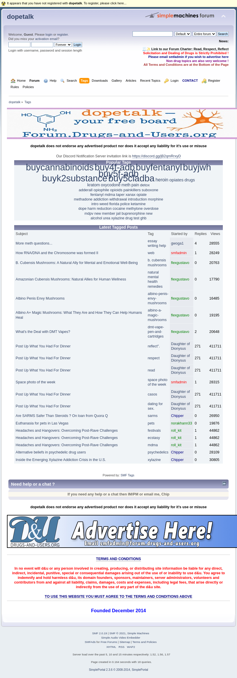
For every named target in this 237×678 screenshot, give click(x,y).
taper (120, 194)
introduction (137, 199)
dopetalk (20, 16)
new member (104, 214)
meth (126, 185)
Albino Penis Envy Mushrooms (40, 298)
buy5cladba (131, 178)
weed (104, 204)
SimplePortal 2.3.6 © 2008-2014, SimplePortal (118, 669)
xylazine (117, 218)
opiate (142, 194)
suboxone (150, 190)
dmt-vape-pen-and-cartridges (156, 331)
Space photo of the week (35, 382)
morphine (155, 199)
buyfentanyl (159, 167)
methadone (83, 199)
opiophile (101, 190)
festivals (154, 431)
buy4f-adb (115, 167)
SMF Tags (128, 475)
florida (114, 204)
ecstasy (154, 438)
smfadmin (179, 253)
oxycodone (111, 185)
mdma (109, 194)
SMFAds (90, 642)
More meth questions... (34, 243)
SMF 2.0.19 (99, 633)
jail (118, 214)
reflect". (154, 346)
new (149, 214)
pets (151, 423)
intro (95, 204)
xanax (130, 194)
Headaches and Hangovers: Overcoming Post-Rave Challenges (67, 431)
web (151, 253)
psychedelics (158, 452)
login (48, 34)
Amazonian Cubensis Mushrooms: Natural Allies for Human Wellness (71, 279)
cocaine (119, 209)
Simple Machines (138, 633)
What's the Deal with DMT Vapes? (43, 332)
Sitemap (125, 642)
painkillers (132, 190)
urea (106, 218)
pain (135, 185)
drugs (189, 180)
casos (152, 394)
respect (154, 358)
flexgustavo (180, 263)
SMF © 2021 (117, 633)
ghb (143, 218)
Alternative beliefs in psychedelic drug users (51, 452)
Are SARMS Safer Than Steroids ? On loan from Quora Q (62, 416)
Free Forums (109, 642)
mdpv (88, 214)
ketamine (138, 204)
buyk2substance (74, 178)
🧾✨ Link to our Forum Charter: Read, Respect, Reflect (185, 49)
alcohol (96, 218)
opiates (176, 179)
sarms (153, 416)
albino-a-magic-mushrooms (157, 315)
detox (145, 185)
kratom (93, 185)
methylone (134, 209)
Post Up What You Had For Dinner (43, 346)
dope (82, 209)
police (125, 204)
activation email (46, 39)
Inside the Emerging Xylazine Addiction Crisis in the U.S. (61, 460)
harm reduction (100, 209)
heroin (161, 179)
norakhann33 (181, 423)
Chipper (177, 416)
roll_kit (176, 431)
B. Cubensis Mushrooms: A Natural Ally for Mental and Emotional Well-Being (77, 263)
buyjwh (197, 167)
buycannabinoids (60, 167)
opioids (116, 190)
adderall (86, 190)
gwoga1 (177, 243)
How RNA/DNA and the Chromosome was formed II (57, 253)
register (62, 34)
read (151, 370)
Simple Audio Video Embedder (120, 637)
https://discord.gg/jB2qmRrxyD (156, 156)
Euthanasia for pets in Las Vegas (42, 423)
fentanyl (97, 194)
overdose (151, 209)
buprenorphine (133, 214)
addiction (100, 199)
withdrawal (118, 199)
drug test (132, 218)
